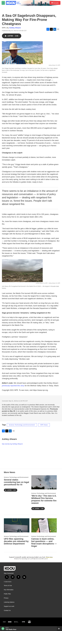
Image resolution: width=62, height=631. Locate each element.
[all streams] (59, 628)
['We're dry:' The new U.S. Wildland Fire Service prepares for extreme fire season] (44, 482)
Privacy (6, 598)
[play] (3, 629)
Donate (56, 3)
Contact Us (7, 610)
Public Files (7, 594)
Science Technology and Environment (22, 425)
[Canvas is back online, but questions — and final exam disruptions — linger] (44, 525)
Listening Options (9, 602)
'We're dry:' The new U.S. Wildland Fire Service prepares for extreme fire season (44, 499)
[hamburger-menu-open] (3, 3)
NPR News (44, 425)
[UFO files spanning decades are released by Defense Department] (16, 525)
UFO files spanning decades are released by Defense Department (16, 541)
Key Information (8, 589)
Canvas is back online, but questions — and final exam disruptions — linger (44, 542)
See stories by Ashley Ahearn (12, 444)
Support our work (9, 606)
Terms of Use (8, 585)
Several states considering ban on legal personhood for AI (16, 482)
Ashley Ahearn (15, 28)
